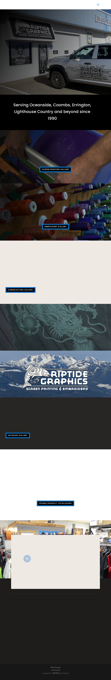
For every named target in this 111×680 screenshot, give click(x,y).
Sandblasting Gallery (20, 290)
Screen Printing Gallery (55, 169)
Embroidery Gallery (56, 226)
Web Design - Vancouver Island (56, 670)
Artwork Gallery (17, 435)
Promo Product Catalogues (55, 503)
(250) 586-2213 (55, 632)
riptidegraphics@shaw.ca (55, 646)
